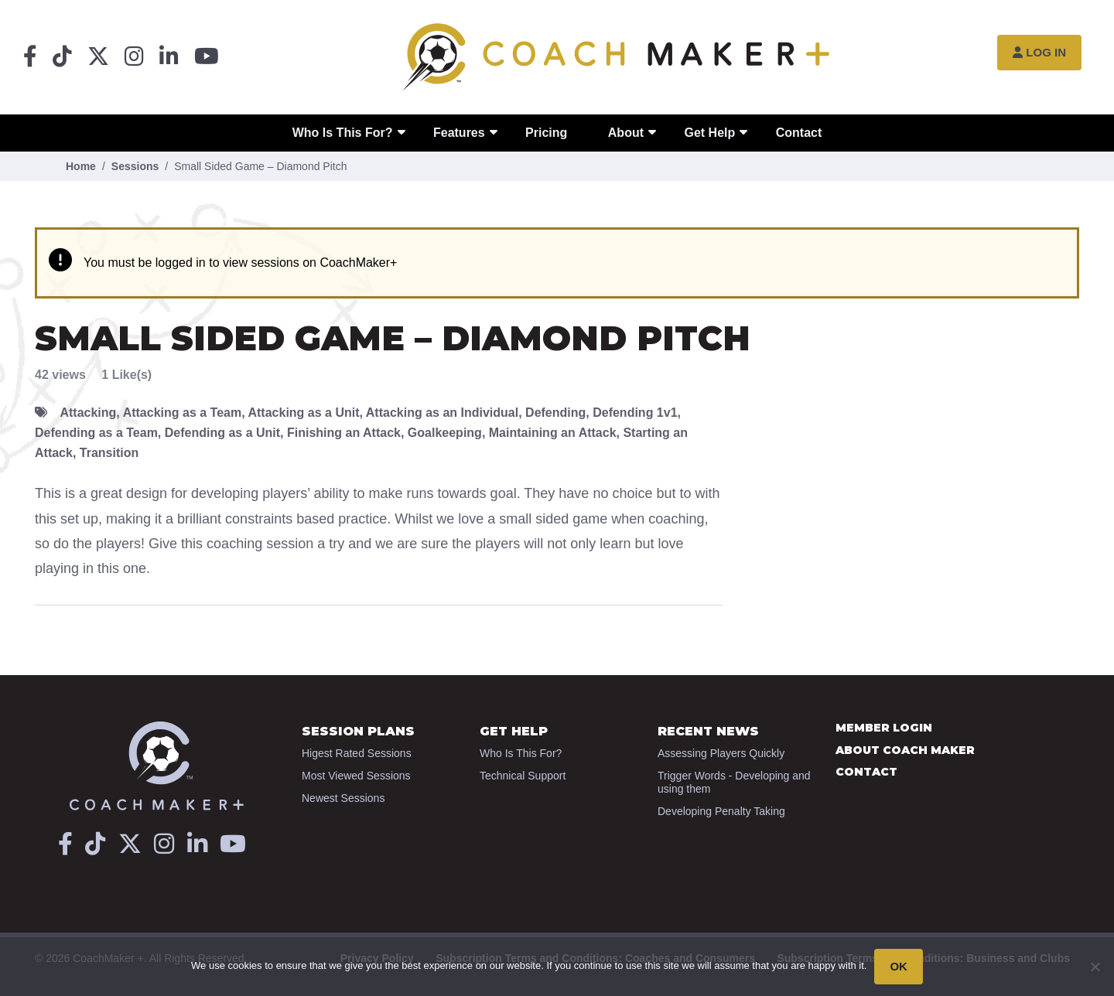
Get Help (709, 132)
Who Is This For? (342, 132)
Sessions (135, 166)
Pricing (546, 132)
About (626, 132)
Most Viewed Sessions (356, 775)
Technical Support (523, 775)
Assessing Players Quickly (721, 753)
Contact (799, 132)
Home (81, 166)
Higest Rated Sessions (357, 753)
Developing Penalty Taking (721, 811)
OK (898, 966)
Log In (1039, 52)
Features (459, 132)
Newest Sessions (343, 798)
